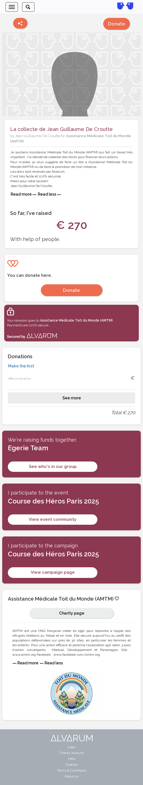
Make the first (21, 366)
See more (71, 398)
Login (71, 747)
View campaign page (53, 572)
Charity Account (71, 753)
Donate (116, 24)
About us (72, 776)
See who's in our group (53, 466)
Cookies (71, 765)
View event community (52, 519)
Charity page (71, 613)
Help (71, 759)
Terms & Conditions (71, 770)
